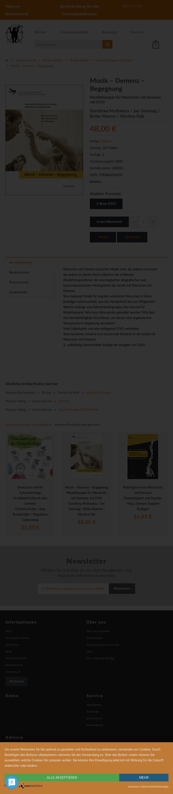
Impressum (133, 786)
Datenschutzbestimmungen (154, 786)
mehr (144, 778)
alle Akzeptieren (62, 778)
